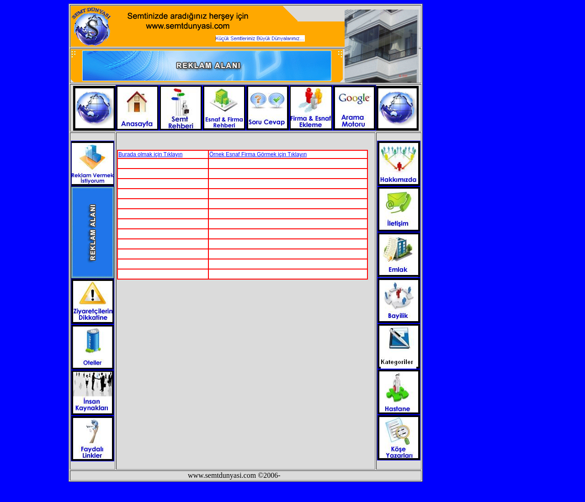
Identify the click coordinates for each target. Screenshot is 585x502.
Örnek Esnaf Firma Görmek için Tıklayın (258, 154)
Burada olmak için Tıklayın (150, 154)
